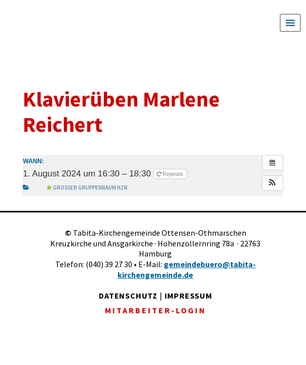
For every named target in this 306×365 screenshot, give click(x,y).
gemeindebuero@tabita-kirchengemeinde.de (187, 269)
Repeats (171, 174)
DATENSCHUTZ (128, 295)
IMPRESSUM (188, 295)
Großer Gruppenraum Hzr (87, 187)
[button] (272, 183)
